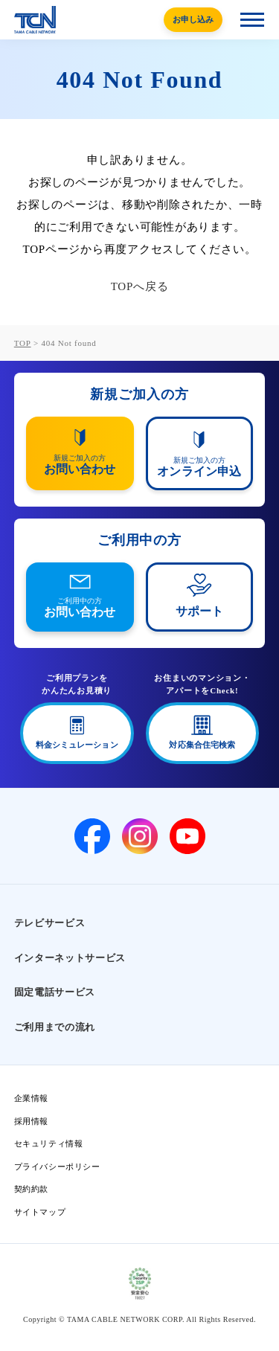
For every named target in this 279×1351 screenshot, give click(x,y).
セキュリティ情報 (48, 1143)
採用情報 (31, 1121)
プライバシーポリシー (57, 1166)
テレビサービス (50, 922)
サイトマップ (39, 1211)
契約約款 (31, 1188)
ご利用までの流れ (54, 1027)
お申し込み (193, 19)
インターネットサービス (70, 957)
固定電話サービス (54, 992)
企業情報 (31, 1098)
